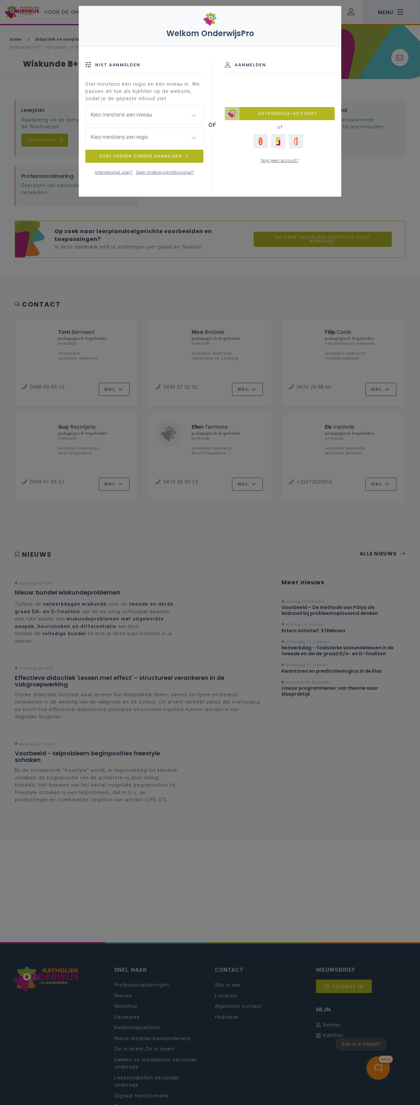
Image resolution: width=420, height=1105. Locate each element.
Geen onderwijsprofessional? (165, 172)
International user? (114, 172)
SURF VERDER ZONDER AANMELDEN (144, 156)
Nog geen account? (280, 160)
